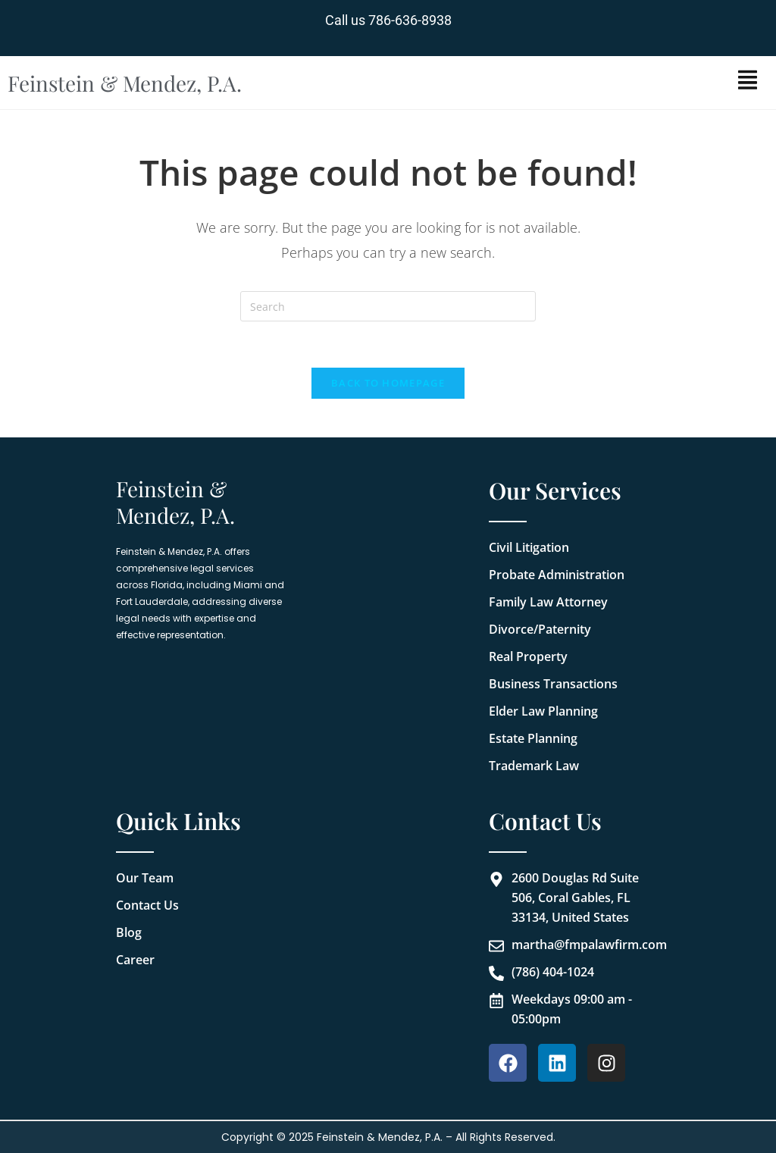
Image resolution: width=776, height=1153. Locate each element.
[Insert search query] (388, 306)
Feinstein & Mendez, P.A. (125, 83)
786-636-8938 (410, 20)
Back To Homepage (388, 383)
